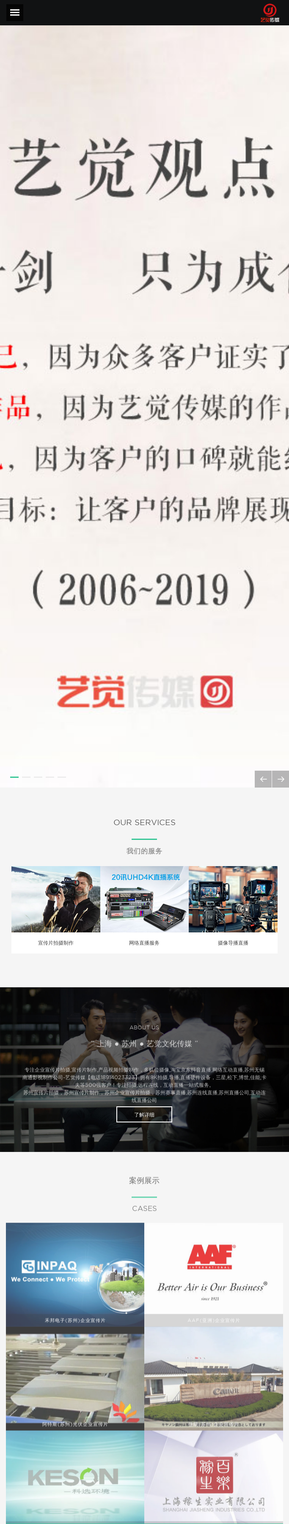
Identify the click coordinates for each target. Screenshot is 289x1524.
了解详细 (144, 1114)
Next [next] (280, 778)
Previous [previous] (264, 778)
